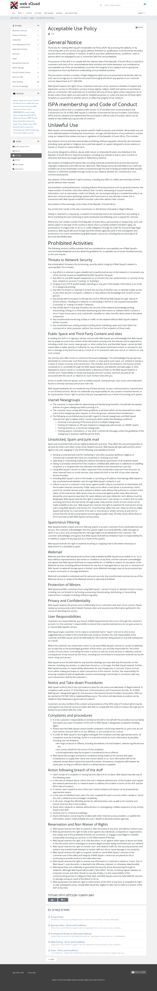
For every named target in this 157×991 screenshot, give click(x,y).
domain (23, 109)
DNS (35, 124)
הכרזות (29, 13)
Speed (20, 121)
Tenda (35, 100)
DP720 (33, 115)
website (15, 100)
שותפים (59, 13)
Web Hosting (30, 130)
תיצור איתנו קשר (71, 13)
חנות (20, 13)
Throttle (34, 118)
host (25, 100)
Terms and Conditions (20, 133)
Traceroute (17, 109)
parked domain (27, 106)
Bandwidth (27, 115)
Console (27, 127)
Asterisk (16, 106)
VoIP (20, 106)
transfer (27, 112)
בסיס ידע (38, 13)
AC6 (20, 103)
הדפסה (139, 27)
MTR (34, 106)
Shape (15, 121)
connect (30, 124)
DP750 (15, 118)
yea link (31, 133)
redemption (18, 112)
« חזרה (51, 959)
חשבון (140, 13)
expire (23, 130)
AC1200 (15, 103)
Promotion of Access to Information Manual (96, 935)
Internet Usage (18, 115)
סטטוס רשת (48, 13)
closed (29, 109)
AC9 (23, 103)
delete (33, 112)
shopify (24, 124)
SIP (33, 103)
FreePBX (28, 103)
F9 (38, 100)
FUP (29, 118)
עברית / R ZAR (138, 972)
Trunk (36, 103)
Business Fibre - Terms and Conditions (96, 926)
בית (13, 13)
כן (52, 900)
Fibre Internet (27, 121)
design (21, 100)
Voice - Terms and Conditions (96, 951)
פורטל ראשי (14, 18)
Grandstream (22, 118)
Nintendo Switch (18, 127)
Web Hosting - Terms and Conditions (96, 943)
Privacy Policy (96, 918)
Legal (32, 18)
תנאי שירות (32, 972)
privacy (29, 100)
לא (63, 900)
